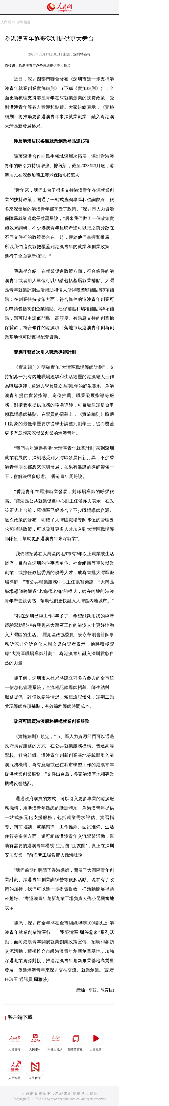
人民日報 (15, 1040)
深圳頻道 (23, 22)
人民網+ (35, 1040)
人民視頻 (96, 1040)
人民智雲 (15, 1069)
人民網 (6, 22)
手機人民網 (55, 1040)
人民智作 (35, 1069)
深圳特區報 (82, 54)
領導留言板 (75, 1040)
